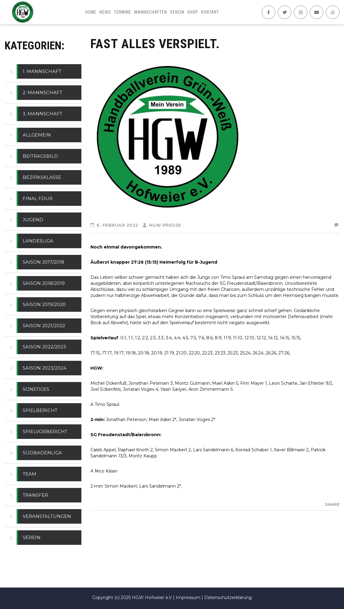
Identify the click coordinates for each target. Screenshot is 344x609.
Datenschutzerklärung (228, 597)
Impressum (188, 597)
